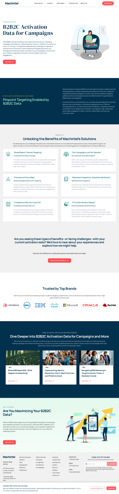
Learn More (13, 381)
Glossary (54, 470)
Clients (50, 3)
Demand (21, 460)
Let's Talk (9, 62)
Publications (23, 470)
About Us (83, 3)
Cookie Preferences (97, 488)
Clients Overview (41, 457)
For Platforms (40, 465)
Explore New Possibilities (59, 261)
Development (23, 465)
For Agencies (40, 462)
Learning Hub (56, 462)
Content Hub (73, 3)
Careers (54, 465)
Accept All (111, 488)
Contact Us (108, 3)
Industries (61, 3)
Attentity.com (83, 102)
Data (20, 462)
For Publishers (40, 467)
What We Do (39, 3)
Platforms (22, 467)
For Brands (39, 460)
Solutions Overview (25, 457)
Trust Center (56, 473)
